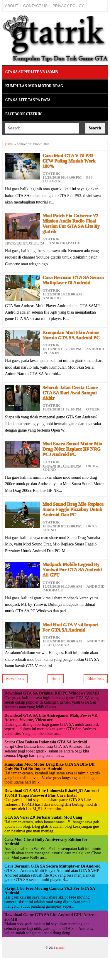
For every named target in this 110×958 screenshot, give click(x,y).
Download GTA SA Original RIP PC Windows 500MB (51, 693)
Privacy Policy (68, 6)
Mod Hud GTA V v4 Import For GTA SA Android (71, 627)
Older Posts (95, 679)
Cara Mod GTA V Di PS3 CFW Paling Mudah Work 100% (69, 161)
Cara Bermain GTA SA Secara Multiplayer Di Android (73, 280)
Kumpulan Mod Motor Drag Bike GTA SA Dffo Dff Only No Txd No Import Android (49, 766)
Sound (49, 469)
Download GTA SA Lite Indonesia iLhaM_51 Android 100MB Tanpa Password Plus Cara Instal (51, 792)
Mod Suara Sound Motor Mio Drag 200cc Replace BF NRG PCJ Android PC (72, 449)
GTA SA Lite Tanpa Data (27, 99)
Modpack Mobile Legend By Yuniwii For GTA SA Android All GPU (72, 569)
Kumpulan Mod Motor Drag (34, 85)
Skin (54, 353)
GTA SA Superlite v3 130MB (31, 71)
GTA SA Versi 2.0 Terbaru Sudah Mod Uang (43, 817)
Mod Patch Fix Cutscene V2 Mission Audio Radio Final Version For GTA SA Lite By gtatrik (71, 223)
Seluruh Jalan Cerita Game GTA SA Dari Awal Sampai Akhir (70, 393)
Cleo (48, 645)
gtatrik (9, 144)
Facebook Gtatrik (23, 114)
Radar (62, 645)
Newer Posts (15, 679)
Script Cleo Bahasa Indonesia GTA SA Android (45, 742)
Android (58, 243)
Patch (74, 243)
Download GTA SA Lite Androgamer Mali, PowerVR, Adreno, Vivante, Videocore (51, 717)
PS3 (89, 177)
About (11, 6)
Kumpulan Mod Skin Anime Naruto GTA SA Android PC (71, 335)
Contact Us (35, 6)
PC (45, 353)
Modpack (53, 590)
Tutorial (53, 181)
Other (93, 409)
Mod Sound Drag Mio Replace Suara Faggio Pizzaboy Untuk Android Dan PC (73, 509)
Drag (91, 466)
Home (55, 679)
